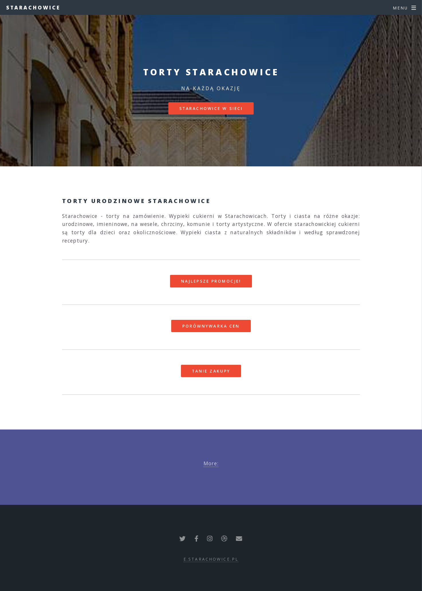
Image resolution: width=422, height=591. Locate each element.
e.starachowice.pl (211, 559)
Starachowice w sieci (211, 108)
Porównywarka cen (211, 326)
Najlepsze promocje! (211, 281)
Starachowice (33, 7)
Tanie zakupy (211, 371)
